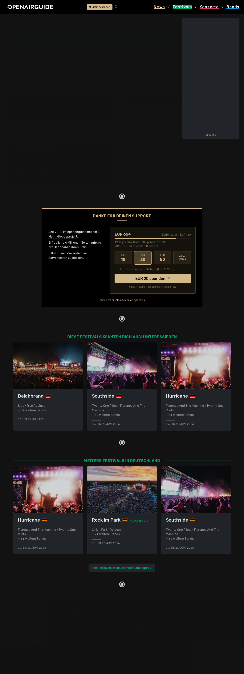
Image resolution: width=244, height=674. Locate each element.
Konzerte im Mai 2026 (84, 635)
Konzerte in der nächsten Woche (92, 630)
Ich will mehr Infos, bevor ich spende (121, 299)
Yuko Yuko (106, 19)
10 (123, 258)
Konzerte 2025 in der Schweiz (90, 644)
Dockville (67, 19)
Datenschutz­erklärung (140, 630)
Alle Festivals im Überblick (32, 653)
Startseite (11, 19)
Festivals (29, 19)
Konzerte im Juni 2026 (85, 639)
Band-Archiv (86, 19)
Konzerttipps (78, 616)
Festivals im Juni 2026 (29, 639)
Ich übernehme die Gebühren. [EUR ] (145, 269)
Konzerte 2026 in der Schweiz (90, 649)
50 (162, 258)
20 (142, 258)
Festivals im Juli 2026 (29, 644)
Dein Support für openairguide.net (148, 621)
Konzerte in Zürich (82, 621)
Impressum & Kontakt (139, 635)
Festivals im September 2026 (34, 649)
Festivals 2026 (23, 630)
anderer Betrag (182, 257)
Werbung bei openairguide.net (146, 626)
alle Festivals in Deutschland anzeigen (121, 568)
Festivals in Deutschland (30, 626)
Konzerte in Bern (81, 626)
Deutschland (48, 19)
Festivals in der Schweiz (30, 621)
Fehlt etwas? (107, 150)
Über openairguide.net (140, 616)
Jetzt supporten (99, 7)
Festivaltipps (22, 616)
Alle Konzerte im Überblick (87, 653)
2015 (63, 99)
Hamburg (130, 34)
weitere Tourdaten (153, 99)
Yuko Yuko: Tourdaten (34, 150)
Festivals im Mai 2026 (28, 635)
